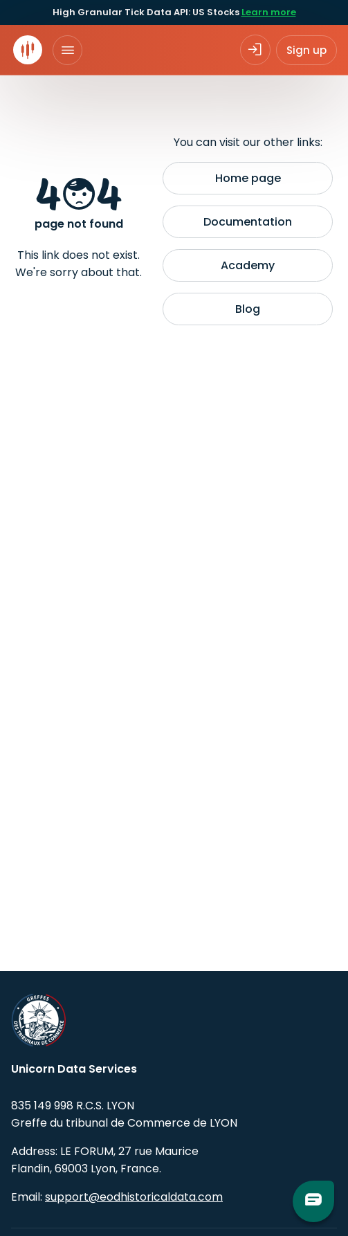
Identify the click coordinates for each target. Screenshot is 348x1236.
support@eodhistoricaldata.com (134, 1197)
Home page (248, 178)
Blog (247, 309)
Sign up (306, 50)
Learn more (268, 12)
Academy (248, 265)
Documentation (247, 222)
